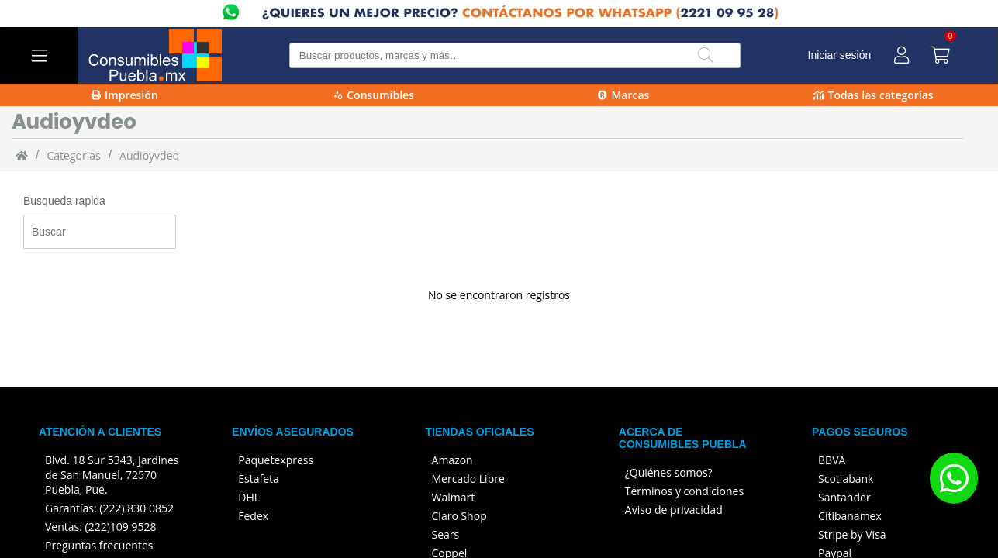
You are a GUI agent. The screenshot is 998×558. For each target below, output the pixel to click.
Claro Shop (459, 515)
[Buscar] (705, 55)
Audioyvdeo (149, 155)
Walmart (453, 497)
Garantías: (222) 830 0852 (109, 508)
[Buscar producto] (515, 55)
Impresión (125, 95)
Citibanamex (850, 515)
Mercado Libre (468, 478)
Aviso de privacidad (674, 509)
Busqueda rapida (64, 201)
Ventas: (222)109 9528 (101, 526)
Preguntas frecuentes (99, 545)
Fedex (253, 515)
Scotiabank (845, 478)
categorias (73, 155)
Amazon (452, 460)
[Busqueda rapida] (99, 232)
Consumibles (374, 95)
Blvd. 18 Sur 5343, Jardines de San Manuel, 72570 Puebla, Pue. (111, 475)
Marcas (623, 95)
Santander (844, 497)
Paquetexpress (275, 460)
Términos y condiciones (684, 491)
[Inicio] (22, 155)
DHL (249, 497)
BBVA (831, 460)
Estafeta (258, 478)
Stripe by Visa (852, 534)
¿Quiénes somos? (669, 472)
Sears (446, 534)
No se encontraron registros (499, 295)
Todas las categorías (873, 95)
